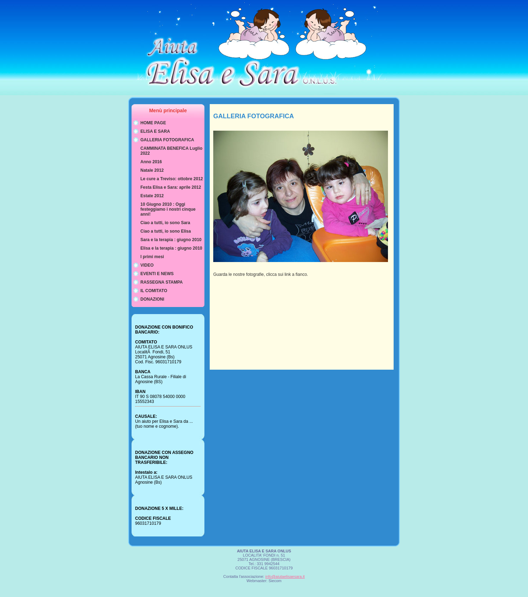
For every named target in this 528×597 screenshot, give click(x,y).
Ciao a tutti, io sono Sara (165, 222)
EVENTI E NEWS (157, 273)
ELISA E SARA (155, 131)
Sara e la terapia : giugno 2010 (171, 239)
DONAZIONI (152, 299)
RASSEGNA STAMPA (161, 282)
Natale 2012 (152, 170)
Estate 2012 (152, 195)
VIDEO (146, 265)
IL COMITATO (153, 290)
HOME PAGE (153, 122)
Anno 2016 (151, 161)
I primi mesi (152, 256)
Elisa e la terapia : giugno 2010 (171, 248)
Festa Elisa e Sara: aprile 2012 (170, 187)
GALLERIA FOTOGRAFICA (167, 139)
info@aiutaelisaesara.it (284, 576)
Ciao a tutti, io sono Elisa (165, 231)
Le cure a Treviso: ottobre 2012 (171, 178)
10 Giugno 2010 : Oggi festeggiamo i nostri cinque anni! (168, 209)
